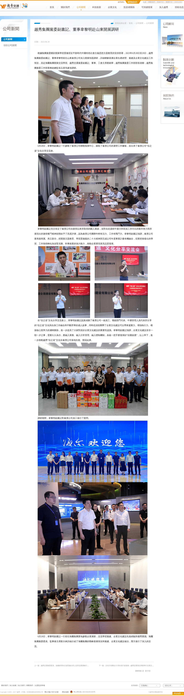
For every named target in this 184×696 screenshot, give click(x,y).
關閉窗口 (139, 671)
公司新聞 (139, 23)
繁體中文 (169, 2)
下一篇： (132, 666)
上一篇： (70, 666)
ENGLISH (178, 2)
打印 (147, 671)
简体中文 (160, 2)
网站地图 (65, 692)
